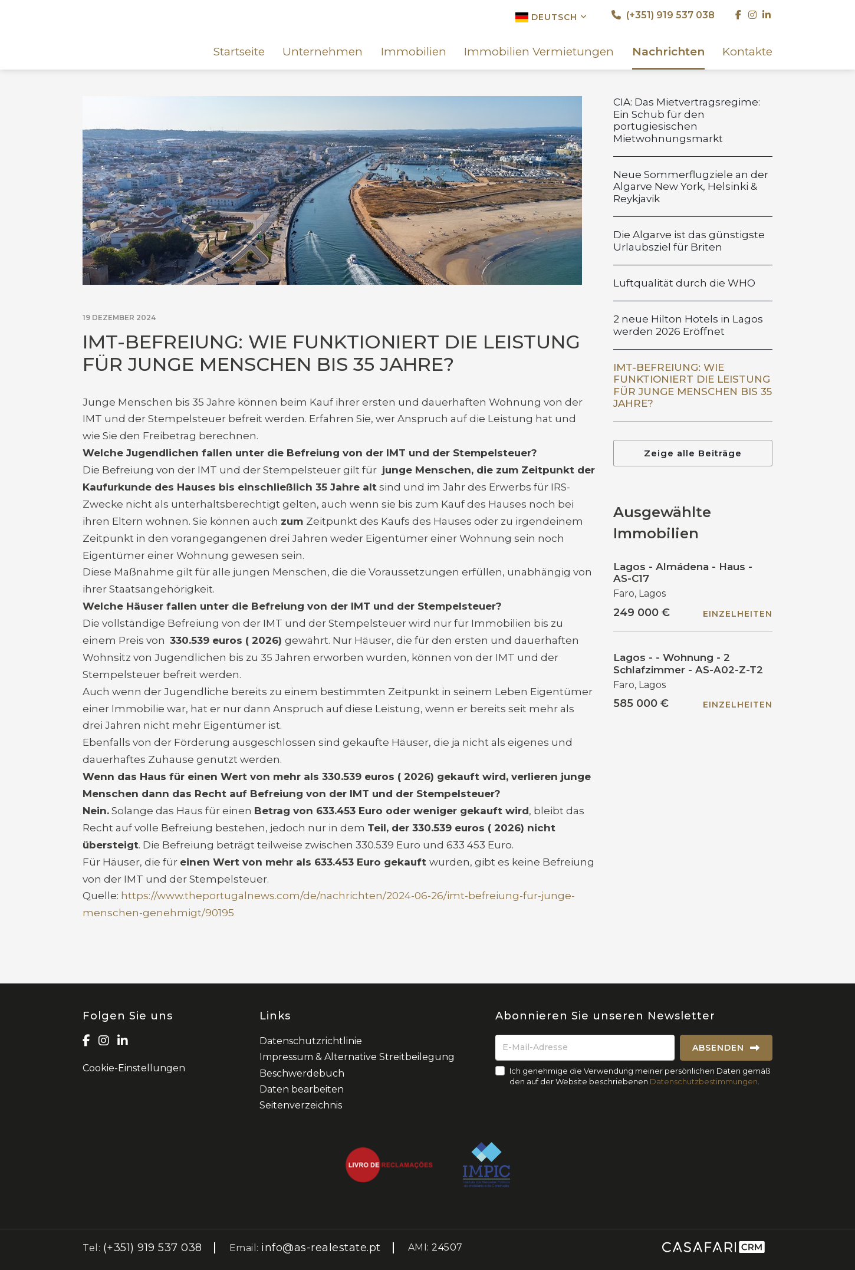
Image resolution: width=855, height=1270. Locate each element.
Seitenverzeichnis (300, 1105)
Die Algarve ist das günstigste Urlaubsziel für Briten (689, 240)
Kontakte (747, 51)
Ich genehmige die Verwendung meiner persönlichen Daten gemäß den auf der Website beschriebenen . (640, 1076)
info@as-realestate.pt (321, 1247)
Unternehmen (322, 51)
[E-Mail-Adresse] (585, 1048)
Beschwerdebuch (301, 1073)
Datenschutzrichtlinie (310, 1041)
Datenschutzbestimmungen (704, 1081)
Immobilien (413, 51)
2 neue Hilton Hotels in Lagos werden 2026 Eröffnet (688, 325)
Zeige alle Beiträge (693, 453)
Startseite (239, 51)
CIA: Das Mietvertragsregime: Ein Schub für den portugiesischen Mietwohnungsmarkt (686, 120)
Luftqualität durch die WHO (684, 283)
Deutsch (551, 17)
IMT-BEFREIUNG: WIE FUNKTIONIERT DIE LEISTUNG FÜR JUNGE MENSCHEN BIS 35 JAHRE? (692, 385)
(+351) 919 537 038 (663, 15)
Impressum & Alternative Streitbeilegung (357, 1056)
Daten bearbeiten (301, 1089)
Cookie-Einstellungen (134, 1068)
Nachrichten (668, 51)
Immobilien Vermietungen (539, 51)
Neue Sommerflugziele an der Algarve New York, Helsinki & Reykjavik (690, 187)
